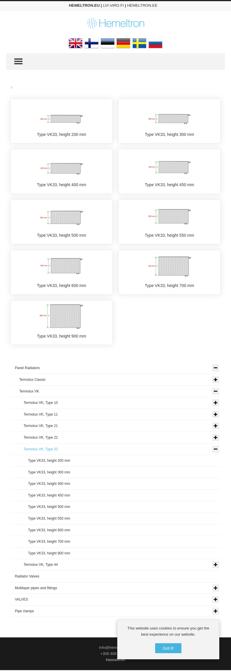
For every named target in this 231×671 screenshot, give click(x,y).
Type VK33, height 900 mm (61, 336)
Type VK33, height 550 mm (169, 235)
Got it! (168, 648)
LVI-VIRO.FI (113, 5)
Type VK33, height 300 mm (169, 134)
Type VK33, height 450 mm (169, 185)
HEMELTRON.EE (142, 5)
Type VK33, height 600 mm (61, 286)
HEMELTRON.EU (84, 5)
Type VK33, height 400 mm (61, 185)
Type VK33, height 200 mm (61, 134)
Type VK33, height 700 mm (169, 286)
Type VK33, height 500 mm (61, 235)
